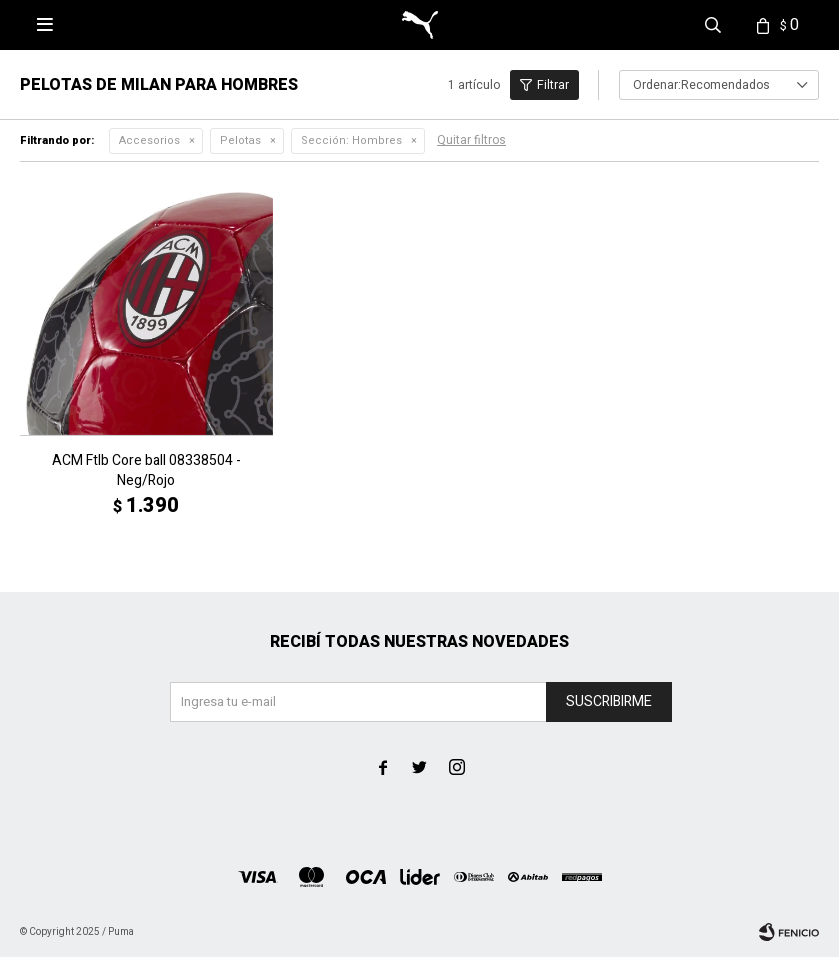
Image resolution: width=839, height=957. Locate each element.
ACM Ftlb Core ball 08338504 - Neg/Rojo (146, 471)
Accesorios (149, 140)
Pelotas (240, 140)
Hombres (351, 140)
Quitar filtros (471, 140)
